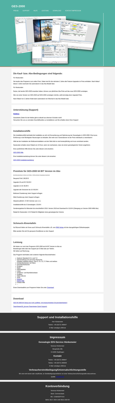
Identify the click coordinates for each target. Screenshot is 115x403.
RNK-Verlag (60, 227)
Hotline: (16, 114)
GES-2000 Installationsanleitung (23, 160)
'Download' (50, 287)
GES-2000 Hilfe (18, 152)
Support (26, 10)
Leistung (45, 10)
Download (57, 10)
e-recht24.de (60, 376)
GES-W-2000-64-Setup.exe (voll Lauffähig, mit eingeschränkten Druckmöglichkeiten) (40, 303)
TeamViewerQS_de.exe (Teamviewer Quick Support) (30, 306)
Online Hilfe (20, 281)
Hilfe (36, 10)
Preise (16, 10)
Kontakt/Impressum (73, 10)
